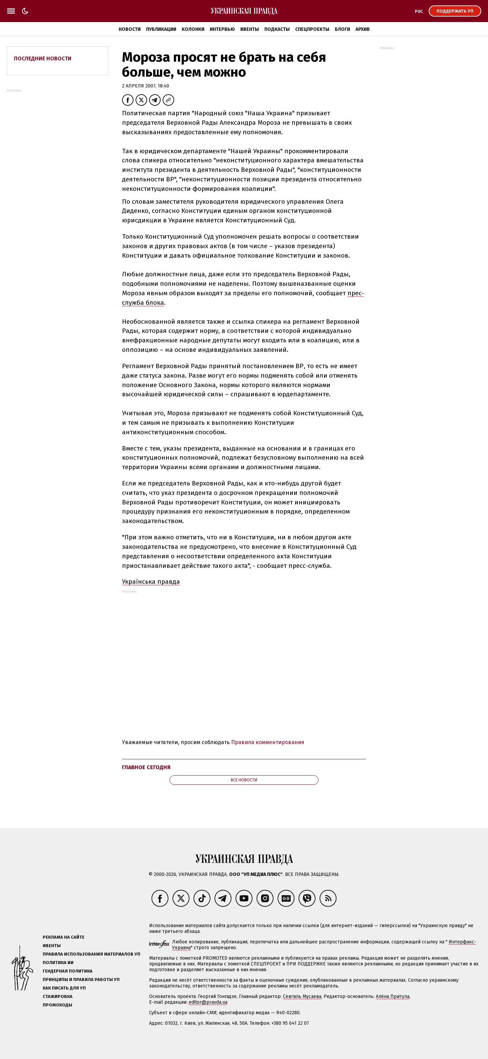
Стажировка (58, 996)
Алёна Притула (392, 996)
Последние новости (43, 58)
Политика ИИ (58, 962)
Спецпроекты (312, 29)
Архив (362, 29)
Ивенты (249, 29)
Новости (130, 29)
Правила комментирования (267, 742)
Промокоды (57, 1004)
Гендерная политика (68, 971)
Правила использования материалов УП (91, 954)
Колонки (193, 29)
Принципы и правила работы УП (81, 979)
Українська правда (151, 581)
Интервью (222, 29)
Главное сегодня (146, 767)
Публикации (161, 29)
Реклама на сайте (63, 937)
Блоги (342, 29)
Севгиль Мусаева (302, 996)
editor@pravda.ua (208, 1002)
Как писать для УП (64, 988)
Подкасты (277, 29)
